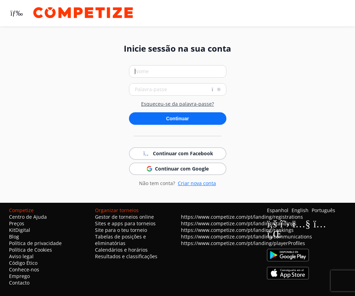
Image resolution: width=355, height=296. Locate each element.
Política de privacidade (35, 243)
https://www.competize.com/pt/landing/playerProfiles (243, 243)
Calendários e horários (121, 249)
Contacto (19, 282)
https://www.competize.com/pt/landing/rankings (237, 230)
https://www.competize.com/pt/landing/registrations (242, 217)
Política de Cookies (30, 249)
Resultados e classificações (126, 256)
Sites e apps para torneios (125, 223)
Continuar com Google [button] (178, 168)
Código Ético (23, 263)
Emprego (19, 276)
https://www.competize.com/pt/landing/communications (246, 236)
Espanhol (277, 210)
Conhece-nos (24, 269)
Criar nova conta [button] (197, 183)
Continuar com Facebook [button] (177, 153)
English (300, 210)
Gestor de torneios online (124, 217)
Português (323, 210)
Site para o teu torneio (121, 230)
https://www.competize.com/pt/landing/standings (238, 223)
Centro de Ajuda (28, 217)
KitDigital (19, 230)
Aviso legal (21, 256)
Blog (14, 236)
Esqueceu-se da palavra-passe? (177, 104)
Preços (16, 223)
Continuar (177, 118)
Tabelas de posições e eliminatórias (120, 239)
